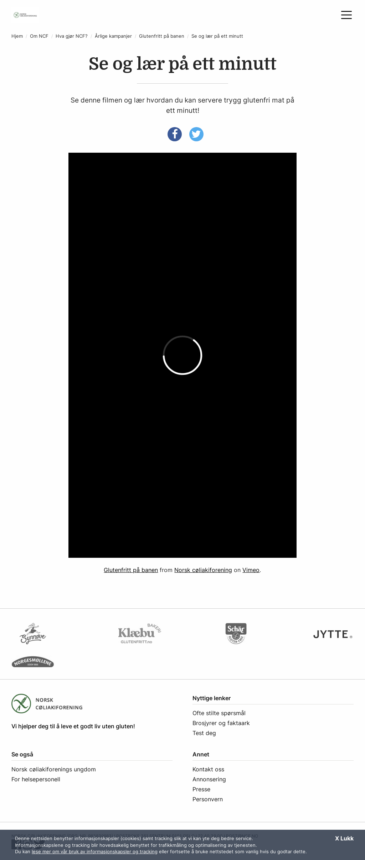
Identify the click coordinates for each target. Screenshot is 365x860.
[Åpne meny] (346, 15)
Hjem (17, 36)
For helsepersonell (35, 779)
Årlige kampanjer (113, 36)
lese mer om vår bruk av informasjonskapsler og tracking (95, 851)
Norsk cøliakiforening (203, 569)
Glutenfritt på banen (161, 36)
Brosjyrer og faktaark (221, 723)
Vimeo (250, 569)
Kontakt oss (208, 769)
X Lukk (344, 838)
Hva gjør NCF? (72, 36)
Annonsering (209, 779)
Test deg (204, 732)
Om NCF (39, 36)
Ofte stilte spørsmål (219, 713)
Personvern (207, 799)
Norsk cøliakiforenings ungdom (53, 769)
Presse (201, 789)
